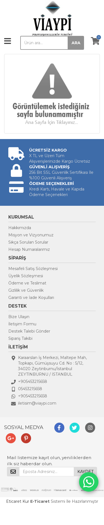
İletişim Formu (22, 323)
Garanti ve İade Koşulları (31, 297)
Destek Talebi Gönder (29, 331)
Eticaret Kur (17, 501)
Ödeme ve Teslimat (27, 283)
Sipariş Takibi (20, 338)
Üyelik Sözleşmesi (25, 275)
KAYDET (85, 471)
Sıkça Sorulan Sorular (28, 242)
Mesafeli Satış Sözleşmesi (33, 268)
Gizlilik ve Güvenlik (26, 290)
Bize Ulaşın (18, 316)
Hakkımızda (19, 227)
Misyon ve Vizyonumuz (31, 234)
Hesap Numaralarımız (29, 249)
